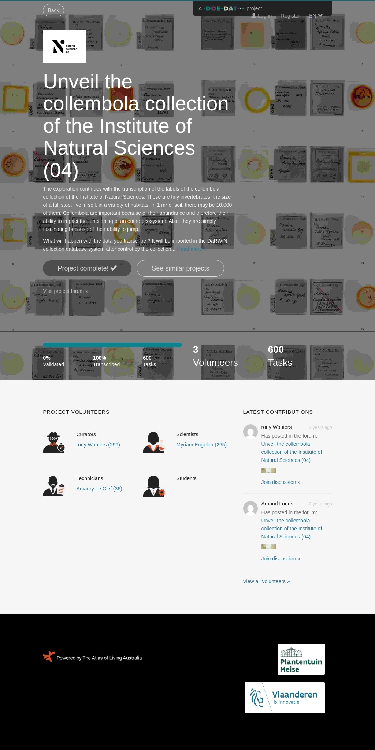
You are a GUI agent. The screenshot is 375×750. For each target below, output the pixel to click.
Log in (261, 16)
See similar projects (180, 268)
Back (53, 10)
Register (290, 16)
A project (230, 8)
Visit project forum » (65, 291)
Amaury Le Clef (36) (99, 489)
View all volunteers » (266, 581)
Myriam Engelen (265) (201, 445)
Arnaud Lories (277, 504)
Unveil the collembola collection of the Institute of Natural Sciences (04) (291, 452)
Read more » (192, 249)
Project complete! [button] (87, 268)
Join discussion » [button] (281, 482)
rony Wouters (276, 427)
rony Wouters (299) (98, 445)
